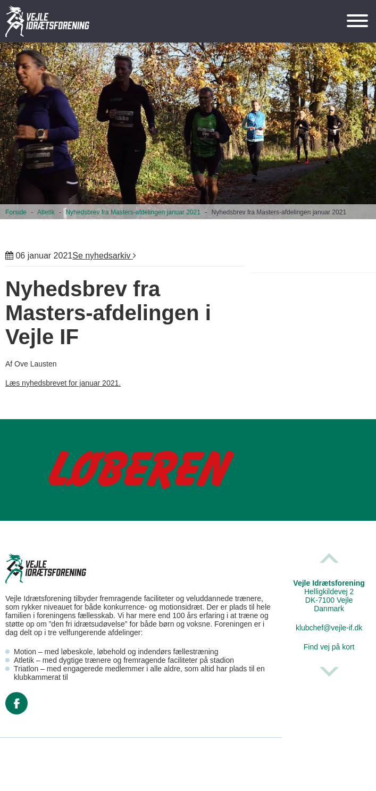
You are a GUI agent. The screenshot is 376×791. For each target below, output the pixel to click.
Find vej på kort (329, 647)
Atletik (46, 212)
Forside (16, 212)
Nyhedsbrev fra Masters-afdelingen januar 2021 (132, 212)
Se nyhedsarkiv (104, 255)
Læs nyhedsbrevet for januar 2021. (63, 383)
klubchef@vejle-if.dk (329, 627)
